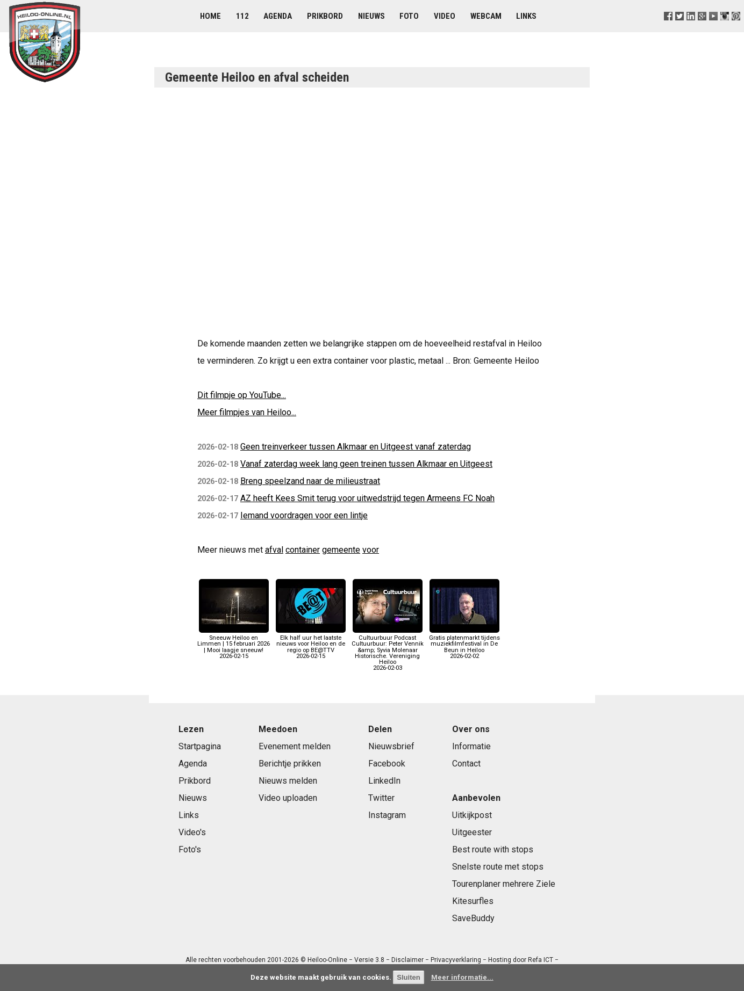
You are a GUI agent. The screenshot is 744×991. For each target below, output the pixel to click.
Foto (409, 16)
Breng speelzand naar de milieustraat (310, 481)
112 (242, 16)
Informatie (471, 746)
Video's (192, 832)
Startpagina (199, 746)
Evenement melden (295, 746)
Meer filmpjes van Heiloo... (246, 412)
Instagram (387, 815)
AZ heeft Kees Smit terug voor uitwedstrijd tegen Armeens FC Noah (367, 498)
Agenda (277, 16)
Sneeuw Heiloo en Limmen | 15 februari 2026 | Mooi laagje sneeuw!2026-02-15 (233, 644)
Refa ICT (540, 960)
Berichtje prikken (290, 763)
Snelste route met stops (497, 867)
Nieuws (371, 16)
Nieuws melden (288, 781)
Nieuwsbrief (391, 746)
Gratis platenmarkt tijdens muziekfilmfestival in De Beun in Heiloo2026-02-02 (464, 644)
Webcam (486, 16)
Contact (466, 763)
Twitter (381, 798)
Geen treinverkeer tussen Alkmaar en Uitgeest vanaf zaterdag (355, 447)
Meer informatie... (462, 977)
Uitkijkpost (472, 815)
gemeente (341, 550)
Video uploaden (288, 798)
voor (370, 550)
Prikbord (325, 16)
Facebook (386, 763)
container (302, 550)
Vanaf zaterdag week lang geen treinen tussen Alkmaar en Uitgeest (366, 464)
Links (526, 16)
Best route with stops (492, 849)
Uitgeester (472, 832)
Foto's (189, 849)
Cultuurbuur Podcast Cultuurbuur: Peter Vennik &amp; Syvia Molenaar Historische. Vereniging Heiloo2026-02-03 (388, 649)
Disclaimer (407, 960)
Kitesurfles (472, 901)
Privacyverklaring (456, 960)
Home (210, 16)
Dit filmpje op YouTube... (241, 395)
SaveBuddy (473, 918)
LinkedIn (384, 781)
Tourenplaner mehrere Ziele (503, 884)
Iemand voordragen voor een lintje (304, 515)
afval (274, 550)
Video (444, 16)
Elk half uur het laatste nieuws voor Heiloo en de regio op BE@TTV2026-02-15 (311, 644)
